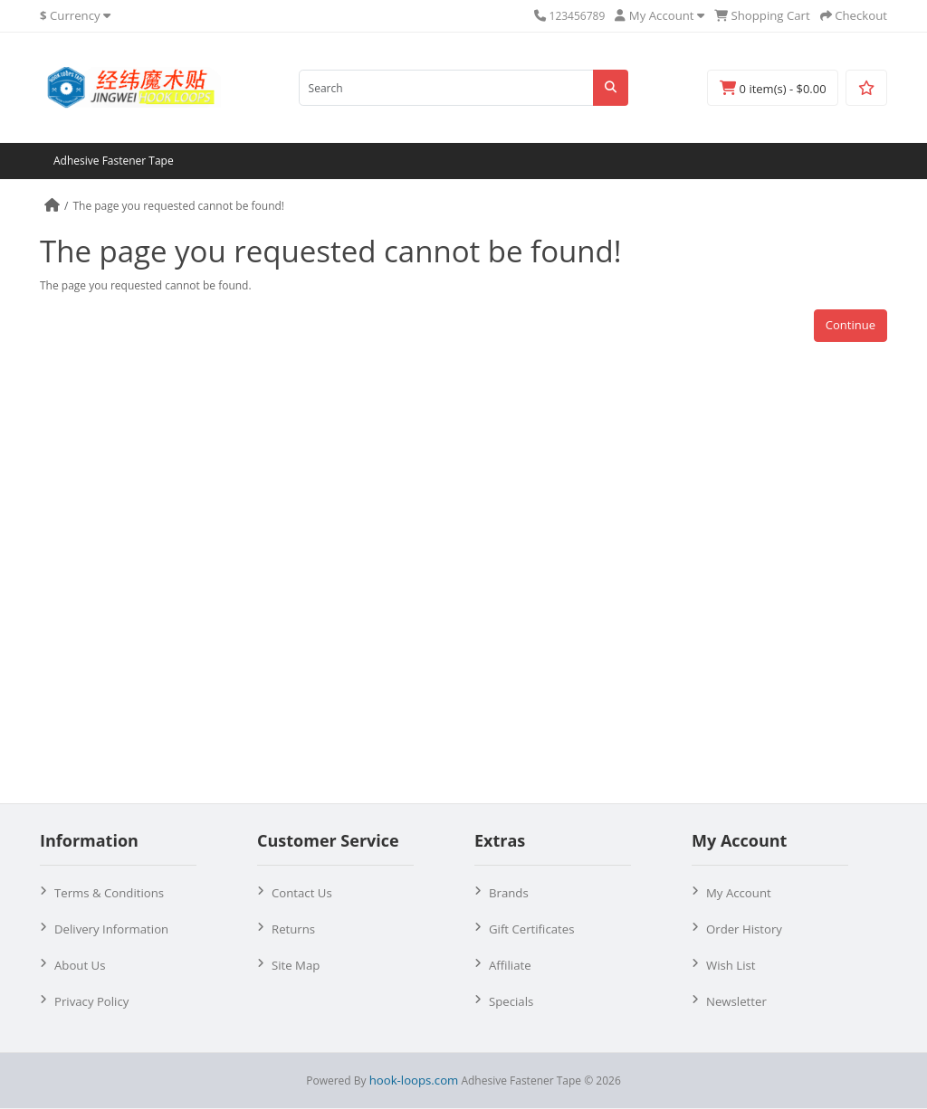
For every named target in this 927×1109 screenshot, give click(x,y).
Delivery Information (111, 929)
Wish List (731, 965)
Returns (293, 929)
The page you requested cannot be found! (178, 205)
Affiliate (510, 965)
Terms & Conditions (109, 893)
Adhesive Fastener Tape (113, 160)
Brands (509, 893)
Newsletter (736, 1001)
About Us (79, 965)
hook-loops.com (414, 1080)
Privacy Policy (91, 1001)
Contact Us (302, 893)
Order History (744, 929)
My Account (738, 893)
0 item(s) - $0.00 (773, 89)
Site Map (296, 965)
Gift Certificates (531, 929)
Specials (511, 1001)
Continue (850, 325)
